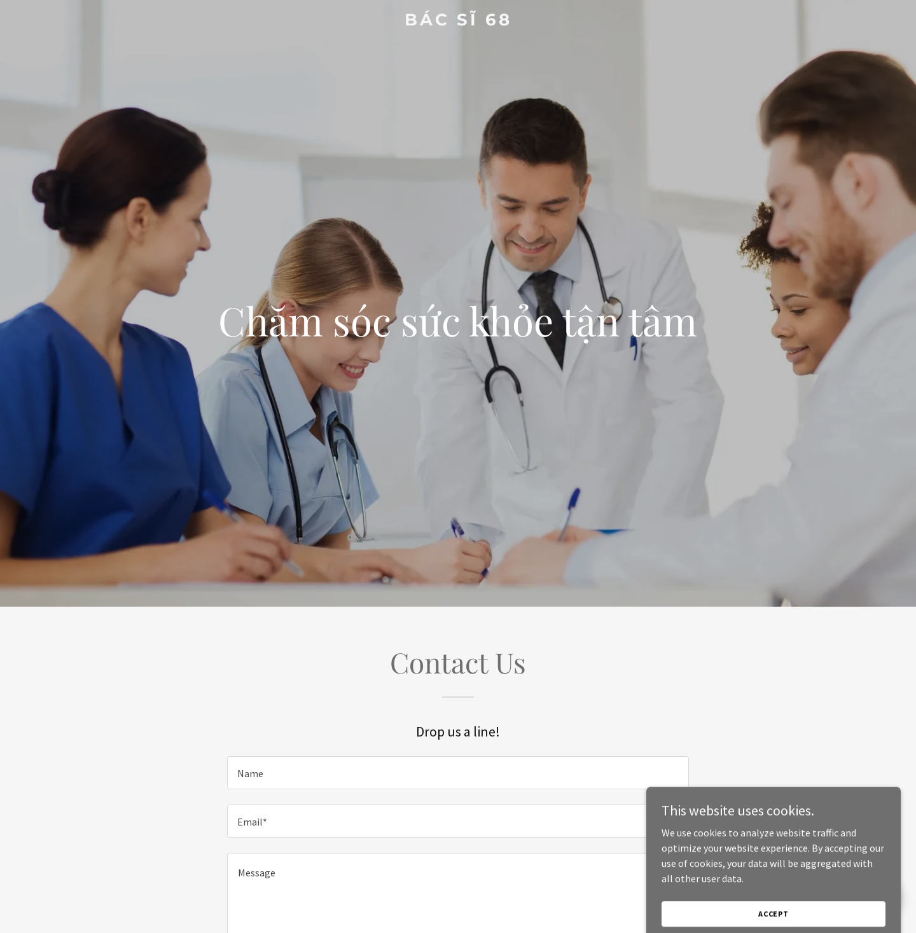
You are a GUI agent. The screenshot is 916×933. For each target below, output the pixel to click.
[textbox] (457, 772)
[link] (458, 21)
